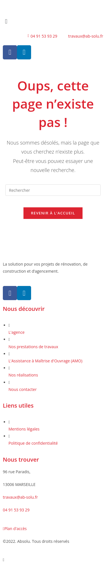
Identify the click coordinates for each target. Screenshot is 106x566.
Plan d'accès (15, 528)
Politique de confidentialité (33, 443)
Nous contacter (22, 389)
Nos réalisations (23, 375)
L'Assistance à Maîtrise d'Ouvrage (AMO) (45, 360)
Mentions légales (24, 429)
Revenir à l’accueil (53, 213)
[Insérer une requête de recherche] (53, 190)
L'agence (16, 332)
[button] (53, 21)
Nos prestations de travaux (33, 346)
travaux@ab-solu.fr (20, 497)
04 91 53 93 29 (16, 510)
